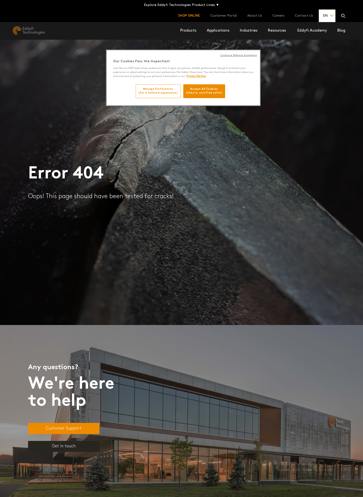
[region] (183, 78)
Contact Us (304, 16)
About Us (254, 16)
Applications (218, 31)
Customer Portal (223, 16)
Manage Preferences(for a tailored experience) (158, 91)
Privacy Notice (196, 76)
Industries (248, 31)
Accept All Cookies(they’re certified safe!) (204, 91)
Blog (341, 31)
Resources (277, 31)
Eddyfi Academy (312, 31)
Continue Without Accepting (238, 55)
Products (188, 31)
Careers (278, 16)
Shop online (189, 15)
